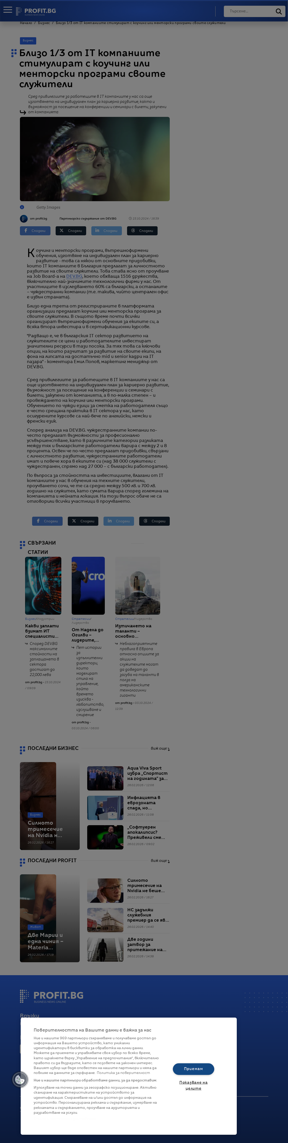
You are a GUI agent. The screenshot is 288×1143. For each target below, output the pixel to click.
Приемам (193, 1069)
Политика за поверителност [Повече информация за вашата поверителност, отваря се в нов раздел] (123, 1073)
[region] (129, 1076)
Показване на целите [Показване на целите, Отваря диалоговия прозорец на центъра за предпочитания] (193, 1086)
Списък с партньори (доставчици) (65, 1119)
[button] (20, 1079)
